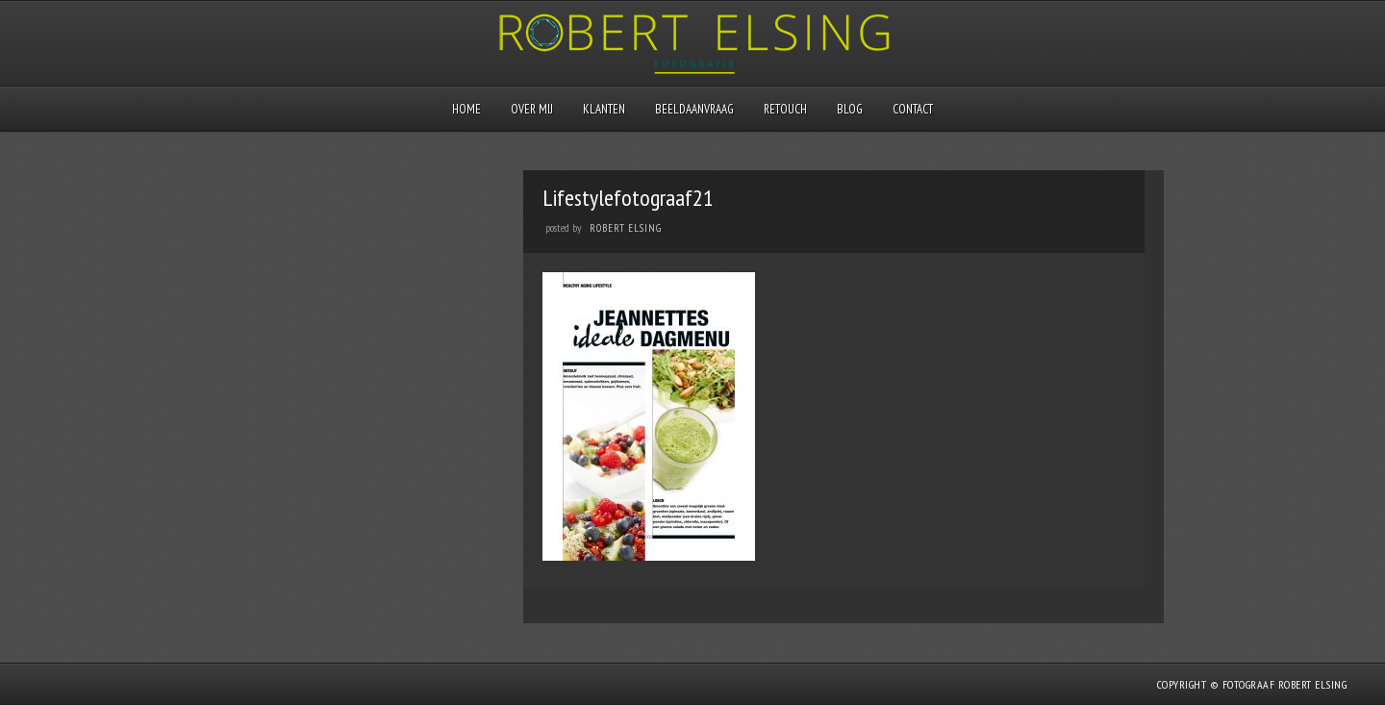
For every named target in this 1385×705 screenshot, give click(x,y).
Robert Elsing (626, 228)
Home (466, 109)
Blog (850, 109)
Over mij (532, 109)
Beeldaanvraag (694, 109)
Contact (913, 109)
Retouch (785, 109)
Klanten (604, 109)
